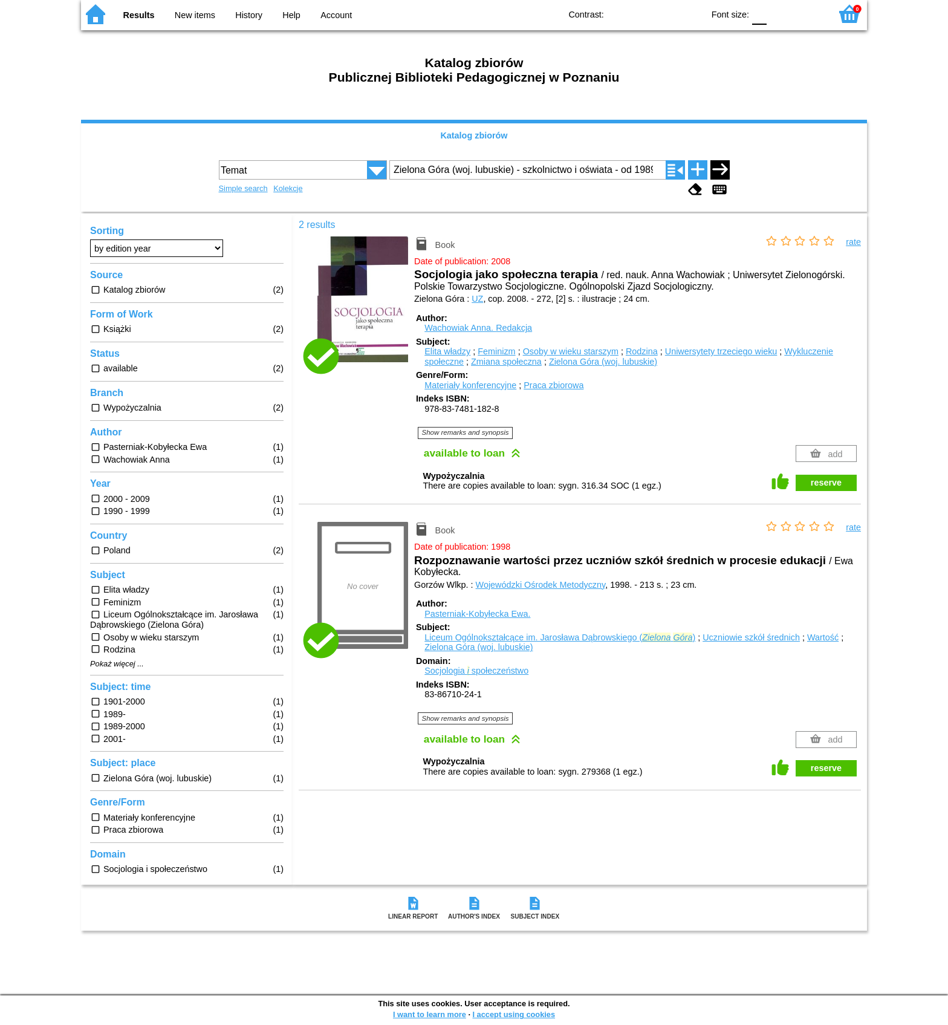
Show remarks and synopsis (465, 432)
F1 (780, 13)
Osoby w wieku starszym (570, 351)
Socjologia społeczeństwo (476, 670)
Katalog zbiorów (473, 135)
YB (666, 13)
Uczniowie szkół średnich (751, 637)
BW (642, 13)
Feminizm (496, 351)
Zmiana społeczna (506, 361)
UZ (477, 299)
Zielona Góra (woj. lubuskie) (603, 361)
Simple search (243, 188)
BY (690, 13)
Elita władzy (447, 351)
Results (139, 15)
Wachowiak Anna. (478, 328)
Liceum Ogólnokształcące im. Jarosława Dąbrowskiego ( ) (559, 637)
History (248, 15)
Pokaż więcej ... (117, 664)
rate (853, 242)
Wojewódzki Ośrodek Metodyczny (541, 585)
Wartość (823, 637)
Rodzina (642, 351)
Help (291, 15)
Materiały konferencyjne (470, 385)
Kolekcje (287, 188)
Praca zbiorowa (553, 385)
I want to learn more (429, 1014)
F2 (808, 13)
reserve (826, 482)
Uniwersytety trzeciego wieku (721, 351)
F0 (759, 13)
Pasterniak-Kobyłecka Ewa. (477, 614)
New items (195, 15)
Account (336, 15)
